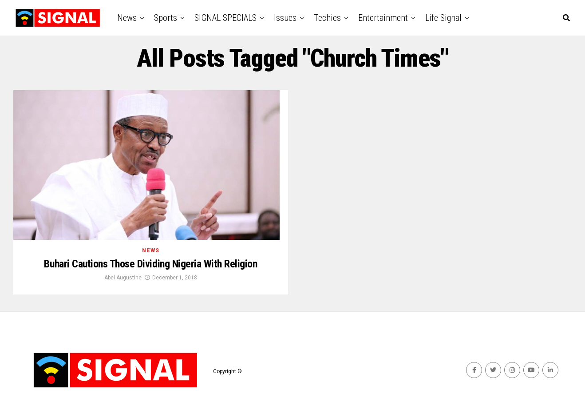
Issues (285, 17)
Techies (327, 17)
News (127, 17)
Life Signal (443, 17)
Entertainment (383, 17)
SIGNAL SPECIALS (225, 17)
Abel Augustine (123, 278)
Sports (165, 17)
